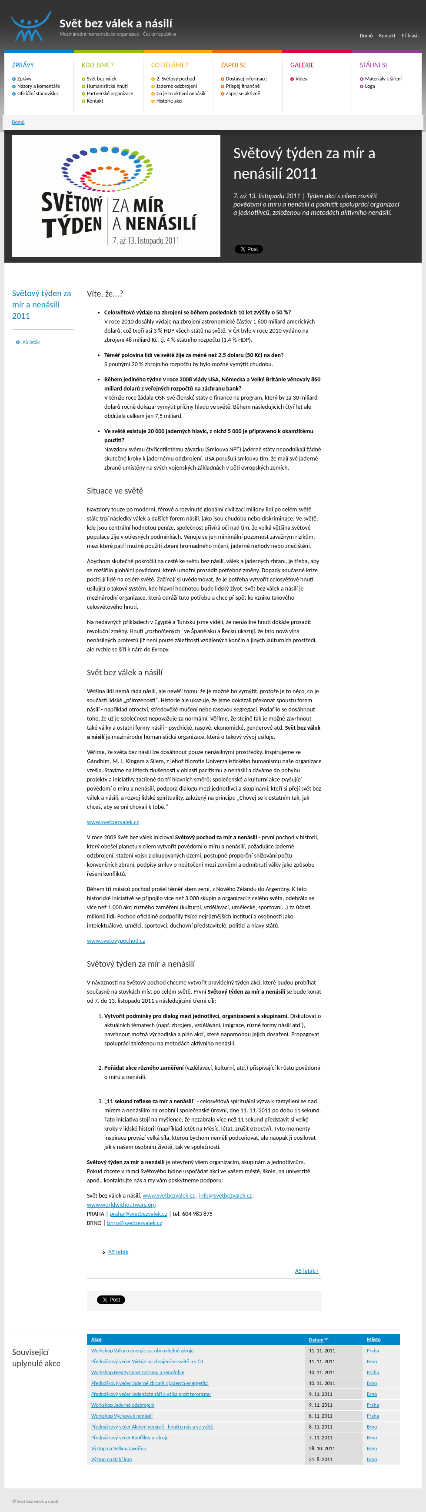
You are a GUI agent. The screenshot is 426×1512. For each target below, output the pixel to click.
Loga (370, 86)
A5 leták (31, 342)
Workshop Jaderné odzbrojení (122, 1405)
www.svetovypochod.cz (116, 941)
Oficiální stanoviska (37, 93)
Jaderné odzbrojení (176, 86)
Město (374, 1339)
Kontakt (387, 36)
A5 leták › (307, 1271)
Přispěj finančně (243, 86)
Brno (372, 1361)
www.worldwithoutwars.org (121, 1204)
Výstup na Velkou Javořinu (118, 1448)
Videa (302, 79)
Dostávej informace (246, 79)
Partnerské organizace (110, 93)
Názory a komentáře (38, 86)
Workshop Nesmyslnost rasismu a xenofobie (137, 1372)
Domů (366, 36)
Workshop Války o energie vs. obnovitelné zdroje (142, 1351)
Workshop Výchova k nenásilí (122, 1416)
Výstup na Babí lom (111, 1459)
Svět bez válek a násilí (31, 26)
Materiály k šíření (383, 79)
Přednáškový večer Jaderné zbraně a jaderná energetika (150, 1383)
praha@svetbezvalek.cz (138, 1214)
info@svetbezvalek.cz (225, 1195)
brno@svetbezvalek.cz (134, 1223)
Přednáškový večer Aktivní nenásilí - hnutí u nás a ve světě (152, 1427)
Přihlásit (410, 36)
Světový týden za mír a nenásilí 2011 (41, 304)
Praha (373, 1351)
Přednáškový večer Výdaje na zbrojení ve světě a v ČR (147, 1361)
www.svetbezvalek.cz (113, 822)
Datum (319, 1340)
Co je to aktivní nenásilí (180, 93)
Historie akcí (169, 101)
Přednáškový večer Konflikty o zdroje (130, 1438)
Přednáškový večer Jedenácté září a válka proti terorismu (151, 1394)
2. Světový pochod (175, 79)
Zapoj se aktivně (243, 93)
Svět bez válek (101, 79)
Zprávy (24, 79)
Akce (96, 1339)
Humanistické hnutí (107, 86)
